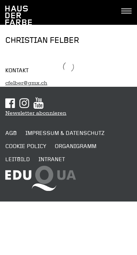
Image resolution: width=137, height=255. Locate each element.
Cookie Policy (25, 146)
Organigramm (75, 146)
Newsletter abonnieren (35, 113)
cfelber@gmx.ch (26, 83)
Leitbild (17, 159)
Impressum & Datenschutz (65, 133)
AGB (11, 133)
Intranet (51, 159)
